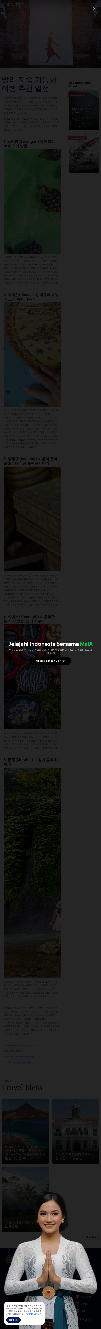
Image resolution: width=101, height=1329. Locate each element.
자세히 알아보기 (34, 1314)
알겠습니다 (13, 1320)
